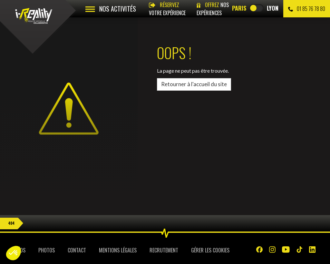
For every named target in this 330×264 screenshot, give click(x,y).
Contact (77, 250)
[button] (13, 253)
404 (11, 223)
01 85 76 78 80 (306, 9)
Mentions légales (118, 250)
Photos (46, 250)
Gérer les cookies (210, 250)
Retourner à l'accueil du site (194, 84)
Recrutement (164, 250)
